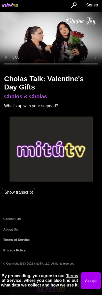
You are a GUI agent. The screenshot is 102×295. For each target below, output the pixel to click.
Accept (91, 281)
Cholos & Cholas (25, 96)
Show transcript (18, 192)
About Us (10, 229)
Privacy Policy (14, 250)
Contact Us (12, 219)
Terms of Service (16, 240)
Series (92, 5)
